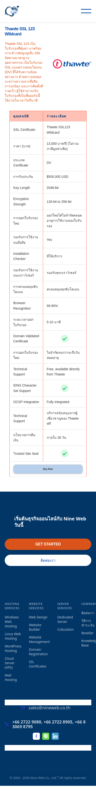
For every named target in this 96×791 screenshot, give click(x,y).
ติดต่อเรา (48, 560)
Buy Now (48, 469)
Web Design (38, 617)
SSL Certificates (37, 663)
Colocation (65, 629)
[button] (86, 11)
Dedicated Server (65, 619)
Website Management (39, 639)
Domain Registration (38, 651)
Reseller (87, 633)
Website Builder (35, 627)
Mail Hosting (11, 677)
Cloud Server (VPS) (10, 663)
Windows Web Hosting (12, 621)
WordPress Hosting (13, 648)
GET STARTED (48, 544)
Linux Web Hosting (13, 636)
